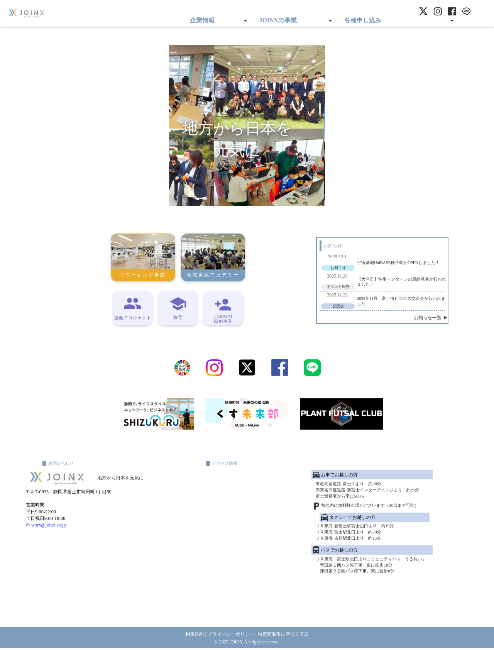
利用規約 (190, 635)
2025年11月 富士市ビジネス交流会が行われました (344, 298)
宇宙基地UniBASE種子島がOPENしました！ (341, 252)
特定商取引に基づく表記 (286, 635)
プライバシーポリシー (230, 635)
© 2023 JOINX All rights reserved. (247, 643)
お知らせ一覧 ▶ (392, 320)
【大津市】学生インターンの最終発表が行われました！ (344, 275)
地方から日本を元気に (132, 505)
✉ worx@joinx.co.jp (46, 560)
